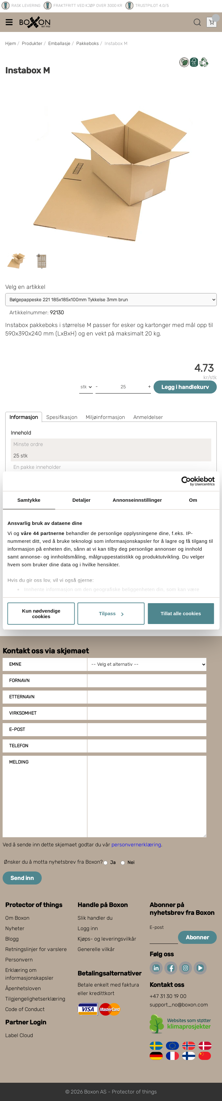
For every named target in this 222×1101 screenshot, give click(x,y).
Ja (109, 863)
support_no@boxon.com (179, 1005)
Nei (127, 863)
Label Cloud (19, 1035)
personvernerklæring (136, 844)
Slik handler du (95, 918)
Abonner (197, 937)
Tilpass (111, 613)
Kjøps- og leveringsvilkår (107, 939)
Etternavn (22, 697)
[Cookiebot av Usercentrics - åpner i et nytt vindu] (186, 481)
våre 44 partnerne (43, 533)
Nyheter (14, 928)
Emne (15, 664)
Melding (18, 762)
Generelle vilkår (96, 949)
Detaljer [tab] (81, 500)
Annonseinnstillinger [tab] (137, 500)
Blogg (12, 939)
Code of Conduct (25, 1009)
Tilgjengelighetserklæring (35, 999)
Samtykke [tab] (28, 500)
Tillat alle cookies (181, 613)
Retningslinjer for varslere (36, 949)
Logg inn (88, 928)
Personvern (19, 960)
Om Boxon (17, 918)
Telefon (18, 746)
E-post (17, 729)
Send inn (22, 878)
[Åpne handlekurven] (211, 22)
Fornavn (19, 680)
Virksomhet (23, 713)
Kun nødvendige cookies (41, 613)
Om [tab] (193, 500)
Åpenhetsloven (23, 988)
